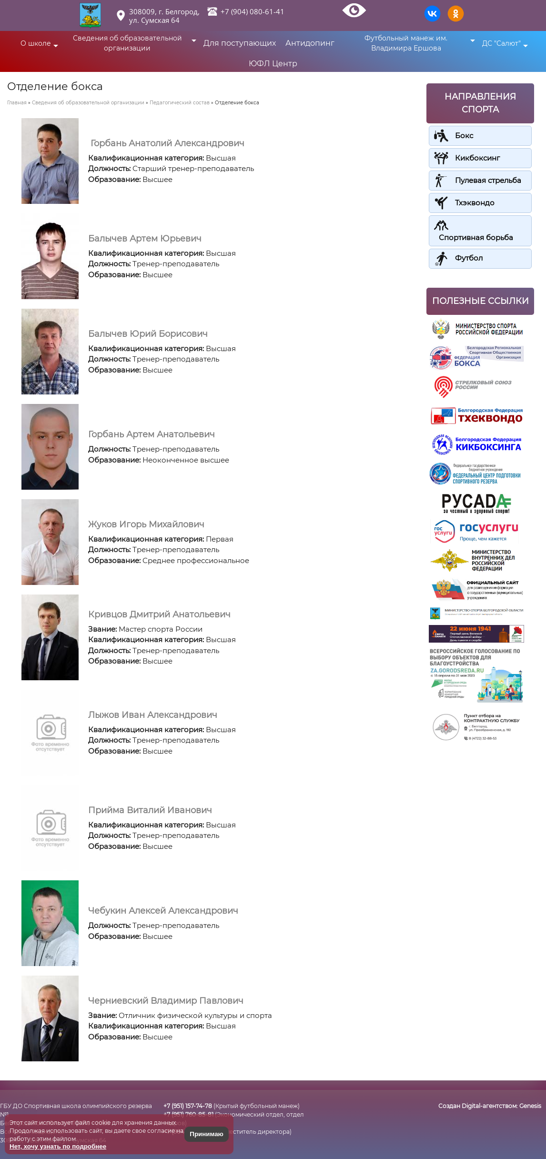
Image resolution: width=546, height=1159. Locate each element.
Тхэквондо (475, 202)
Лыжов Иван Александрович (152, 715)
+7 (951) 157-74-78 (187, 1105)
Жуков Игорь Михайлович (146, 524)
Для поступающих (239, 43)
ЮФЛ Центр (273, 63)
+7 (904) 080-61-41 (252, 11)
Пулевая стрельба (488, 180)
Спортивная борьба (476, 237)
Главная (17, 103)
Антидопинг (309, 43)
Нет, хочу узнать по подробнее (58, 1146)
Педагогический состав (180, 103)
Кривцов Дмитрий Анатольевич (159, 614)
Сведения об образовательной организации (88, 103)
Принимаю (206, 1134)
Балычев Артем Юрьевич (145, 238)
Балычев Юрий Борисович (148, 334)
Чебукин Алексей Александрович (163, 911)
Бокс (464, 135)
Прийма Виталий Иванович (150, 810)
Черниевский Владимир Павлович (165, 1001)
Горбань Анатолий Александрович (166, 143)
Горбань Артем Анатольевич (151, 434)
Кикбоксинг (477, 157)
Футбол (469, 257)
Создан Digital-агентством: (489, 1105)
